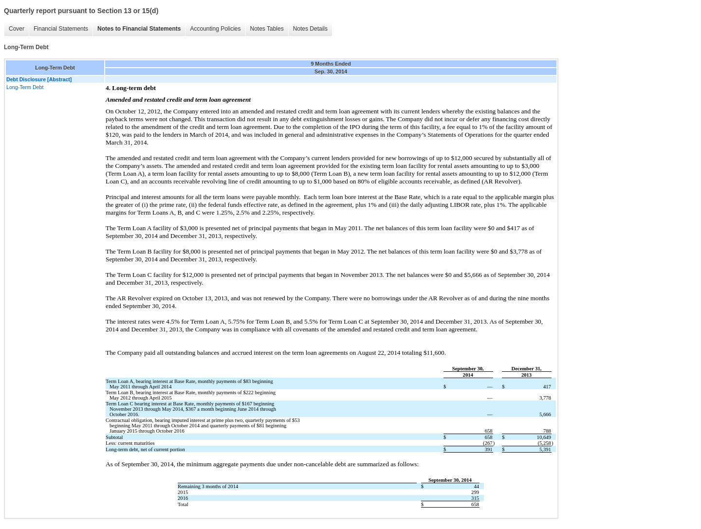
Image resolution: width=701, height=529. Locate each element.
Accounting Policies (215, 28)
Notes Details (310, 28)
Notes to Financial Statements (139, 28)
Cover (16, 28)
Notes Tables (267, 28)
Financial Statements (61, 28)
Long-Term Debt (24, 87)
